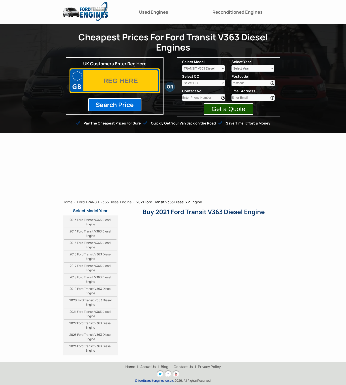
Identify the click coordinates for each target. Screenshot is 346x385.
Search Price (115, 104)
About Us (148, 366)
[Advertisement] (173, 166)
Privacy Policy (209, 366)
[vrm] (120, 80)
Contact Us (183, 366)
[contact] (203, 97)
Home (130, 366)
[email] (253, 97)
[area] (253, 83)
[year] (252, 68)
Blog (164, 366)
